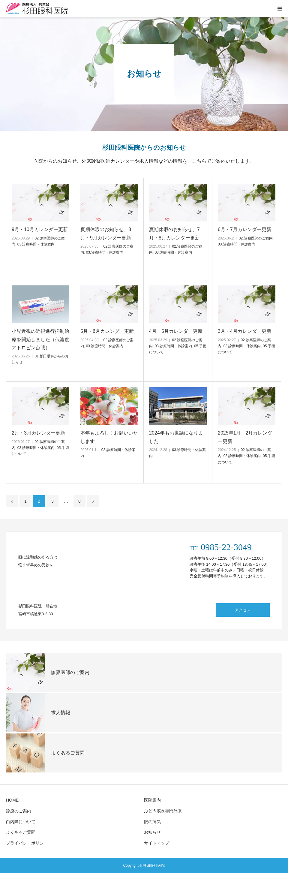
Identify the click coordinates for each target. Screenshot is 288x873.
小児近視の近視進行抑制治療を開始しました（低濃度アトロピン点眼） (40, 339)
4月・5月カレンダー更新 (175, 331)
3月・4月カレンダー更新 (244, 331)
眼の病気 (152, 821)
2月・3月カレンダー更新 (38, 432)
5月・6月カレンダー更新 (107, 331)
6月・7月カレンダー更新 (244, 229)
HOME (12, 800)
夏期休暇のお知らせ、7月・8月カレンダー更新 (174, 233)
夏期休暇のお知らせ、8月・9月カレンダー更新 (105, 233)
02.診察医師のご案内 (256, 238)
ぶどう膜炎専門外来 (163, 810)
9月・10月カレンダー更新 (40, 229)
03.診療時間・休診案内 (36, 244)
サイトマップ (156, 843)
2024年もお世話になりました (176, 437)
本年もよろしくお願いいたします (109, 437)
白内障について (20, 821)
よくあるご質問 (20, 832)
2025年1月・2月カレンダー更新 (245, 437)
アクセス (242, 610)
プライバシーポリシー (27, 843)
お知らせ (152, 832)
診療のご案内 (18, 810)
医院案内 (152, 800)
